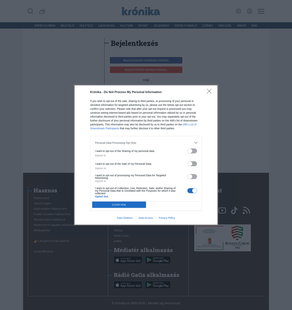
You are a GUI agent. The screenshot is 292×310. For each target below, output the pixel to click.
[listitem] (146, 143)
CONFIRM (119, 204)
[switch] (192, 150)
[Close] (210, 92)
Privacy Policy (167, 217)
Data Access (146, 217)
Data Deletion (125, 217)
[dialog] (146, 155)
